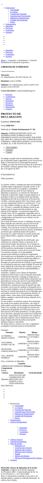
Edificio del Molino (22, 456)
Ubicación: (5, 75)
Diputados (9, 26)
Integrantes (10, 101)
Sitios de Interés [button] (16, 444)
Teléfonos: (5, 85)
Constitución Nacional (18, 14)
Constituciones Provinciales (20, 16)
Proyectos (9, 28)
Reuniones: (5, 81)
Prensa (12, 22)
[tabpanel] (21, 242)
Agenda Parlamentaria (18, 442)
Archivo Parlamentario (18, 422)
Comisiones (10, 30)
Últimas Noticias (16, 440)
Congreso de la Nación (23, 448)
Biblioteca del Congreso (24, 452)
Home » (4, 60)
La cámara (14, 12)
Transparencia (11, 24)
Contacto (9, 109)
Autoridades (14, 10)
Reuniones (9, 105)
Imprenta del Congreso (23, 450)
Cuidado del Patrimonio (19, 20)
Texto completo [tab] (11, 147)
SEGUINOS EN (7, 386)
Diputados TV (20, 446)
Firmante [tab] (9, 150)
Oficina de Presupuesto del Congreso (28, 458)
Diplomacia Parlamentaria (19, 18)
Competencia (10, 97)
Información (10, 107)
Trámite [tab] (9, 152)
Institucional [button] (10, 8)
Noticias (9, 99)
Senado (17, 454)
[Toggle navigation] (2, 4)
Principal (9, 95)
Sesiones (9, 32)
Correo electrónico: (8, 91)
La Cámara (19, 408)
